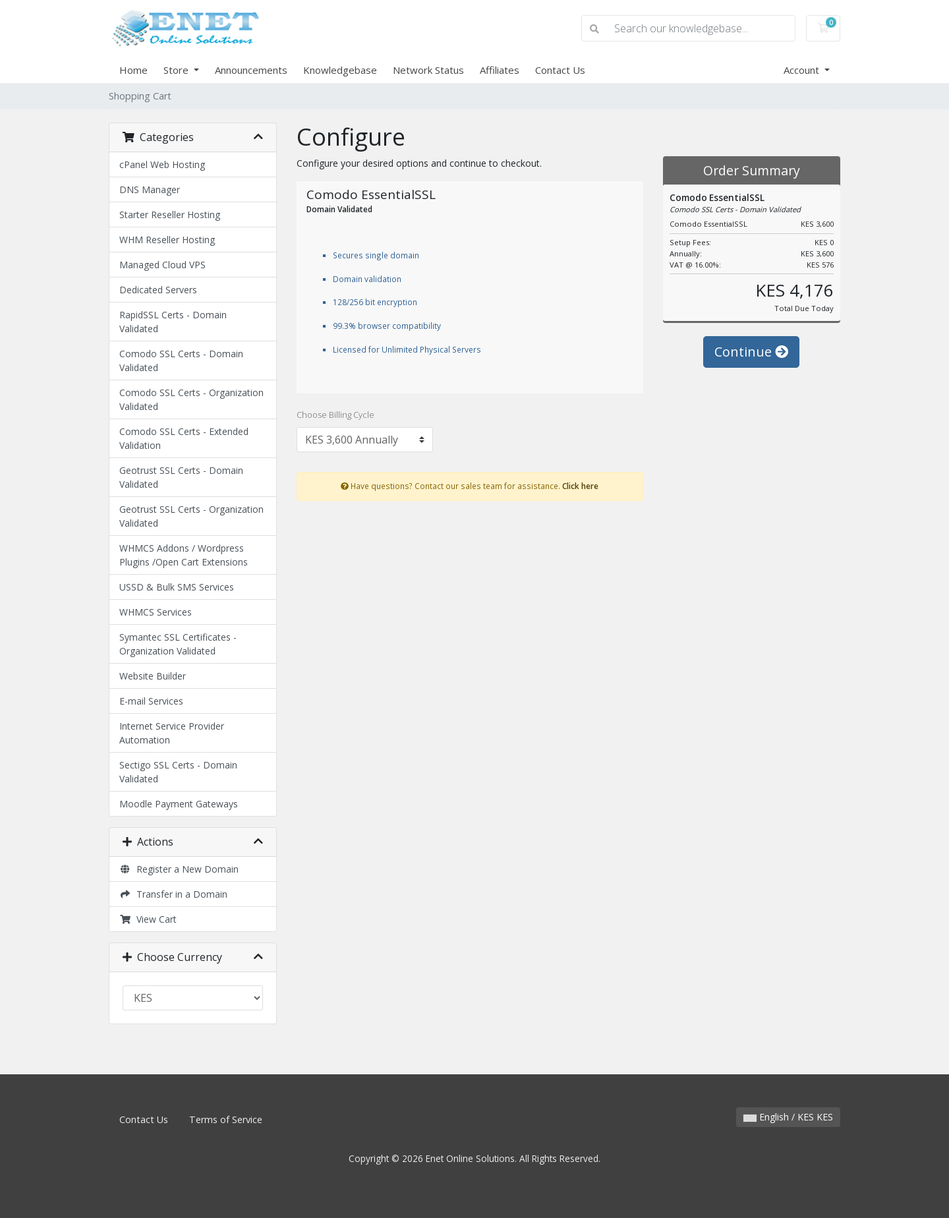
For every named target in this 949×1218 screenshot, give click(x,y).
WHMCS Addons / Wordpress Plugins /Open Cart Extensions (183, 555)
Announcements (251, 69)
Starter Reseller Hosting (169, 214)
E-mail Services (151, 701)
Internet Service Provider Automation (171, 733)
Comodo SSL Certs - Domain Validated (181, 360)
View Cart (148, 919)
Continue (751, 352)
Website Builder (152, 676)
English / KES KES (788, 1117)
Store (177, 69)
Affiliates (499, 69)
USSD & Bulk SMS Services (176, 587)
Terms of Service (225, 1119)
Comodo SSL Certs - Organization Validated (191, 399)
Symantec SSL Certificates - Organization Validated (178, 644)
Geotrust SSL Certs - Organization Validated (191, 516)
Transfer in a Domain (173, 894)
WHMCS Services (155, 612)
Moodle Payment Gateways (178, 804)
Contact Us (560, 69)
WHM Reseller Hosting (167, 239)
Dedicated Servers (158, 289)
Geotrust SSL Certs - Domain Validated (181, 477)
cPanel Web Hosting (162, 164)
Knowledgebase (340, 69)
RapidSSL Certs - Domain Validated (173, 321)
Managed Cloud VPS (162, 264)
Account (803, 69)
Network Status (428, 69)
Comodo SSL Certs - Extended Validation (183, 438)
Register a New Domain (179, 869)
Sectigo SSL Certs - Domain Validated (178, 772)
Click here (580, 485)
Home (133, 69)
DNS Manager (149, 189)
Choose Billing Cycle (335, 414)
